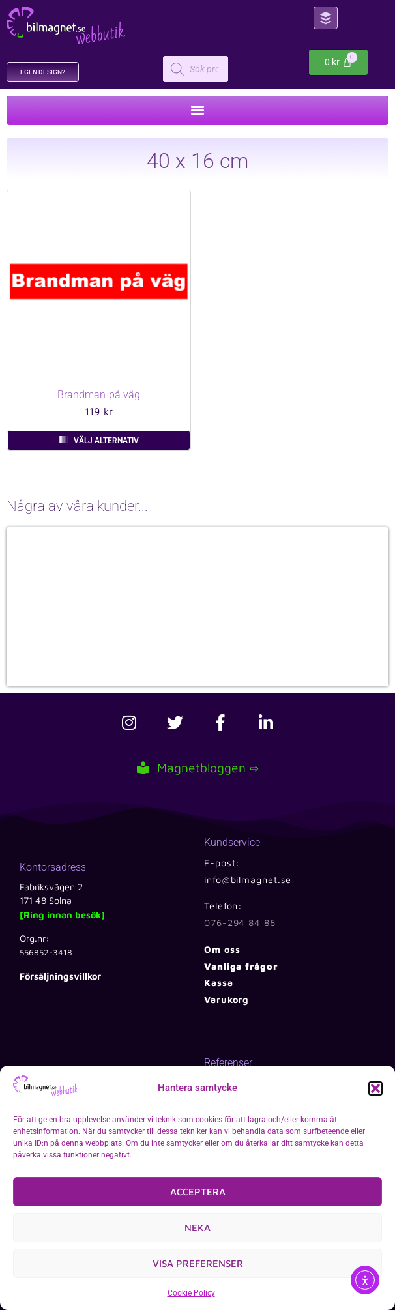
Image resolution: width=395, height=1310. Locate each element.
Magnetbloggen (197, 767)
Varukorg (226, 999)
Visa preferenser (198, 1263)
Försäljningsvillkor (60, 976)
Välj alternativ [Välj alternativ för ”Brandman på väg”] (106, 440)
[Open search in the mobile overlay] (238, 69)
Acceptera (198, 1191)
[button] (375, 1088)
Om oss (222, 949)
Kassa (218, 982)
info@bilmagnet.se (247, 879)
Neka (197, 1227)
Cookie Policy (191, 1293)
